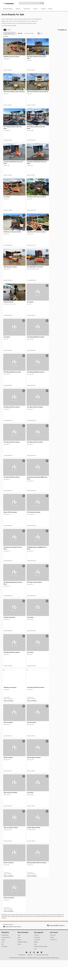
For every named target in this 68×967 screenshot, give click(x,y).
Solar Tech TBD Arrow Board (34, 832)
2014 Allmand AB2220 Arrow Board (56, 341)
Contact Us (62, 932)
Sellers (19, 944)
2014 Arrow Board (52, 727)
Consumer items (37, 944)
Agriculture (36, 948)
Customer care (53, 942)
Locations (50, 9)
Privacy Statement (22, 961)
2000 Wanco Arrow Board (33, 692)
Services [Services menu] (36, 9)
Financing (43, 9)
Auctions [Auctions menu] (18, 9)
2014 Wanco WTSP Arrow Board (35, 412)
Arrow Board (30, 201)
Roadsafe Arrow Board (32, 622)
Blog (2, 951)
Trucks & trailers (37, 946)
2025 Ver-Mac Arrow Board (54, 762)
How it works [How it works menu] (27, 9)
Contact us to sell (53, 946)
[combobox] (53, 40)
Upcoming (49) (7, 33)
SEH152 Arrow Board (32, 902)
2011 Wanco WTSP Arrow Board (55, 412)
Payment (19, 951)
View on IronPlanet (32, 707)
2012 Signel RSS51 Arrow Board (55, 271)
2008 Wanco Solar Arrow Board (34, 61)
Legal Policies (30, 961)
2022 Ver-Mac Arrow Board (33, 797)
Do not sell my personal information (41, 961)
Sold (17, 33)
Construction (36, 942)
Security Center (4, 953)
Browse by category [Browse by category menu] (8, 9)
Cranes (35, 955)
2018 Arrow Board (31, 762)
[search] (21, 106)
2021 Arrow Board (31, 727)
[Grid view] (61, 40)
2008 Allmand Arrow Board (33, 271)
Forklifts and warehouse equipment (40, 953)
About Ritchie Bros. (5, 942)
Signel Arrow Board (32, 306)
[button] (12, 39)
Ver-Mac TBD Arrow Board (54, 832)
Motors (35, 951)
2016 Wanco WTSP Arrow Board (35, 657)
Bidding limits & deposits (22, 948)
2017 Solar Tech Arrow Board (55, 587)
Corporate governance (6, 944)
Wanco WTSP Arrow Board (33, 517)
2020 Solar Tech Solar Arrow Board (35, 236)
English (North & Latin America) (13, 933)
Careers (3, 948)
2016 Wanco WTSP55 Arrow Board (56, 692)
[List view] (64, 40)
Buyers (19, 942)
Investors (3, 946)
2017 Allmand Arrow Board (54, 517)
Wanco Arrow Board (32, 867)
